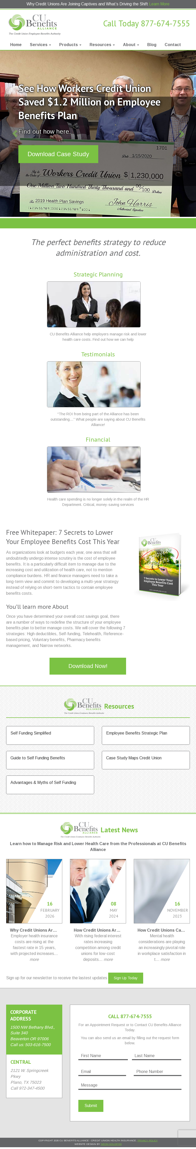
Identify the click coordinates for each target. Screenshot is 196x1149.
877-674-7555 (165, 23)
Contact (173, 44)
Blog (151, 44)
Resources (102, 44)
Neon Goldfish (111, 1144)
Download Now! (87, 666)
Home (16, 44)
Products (70, 44)
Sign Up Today (126, 978)
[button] (14, 133)
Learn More (159, 4)
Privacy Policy (148, 1140)
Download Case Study (58, 154)
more (34, 959)
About (131, 44)
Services (40, 44)
